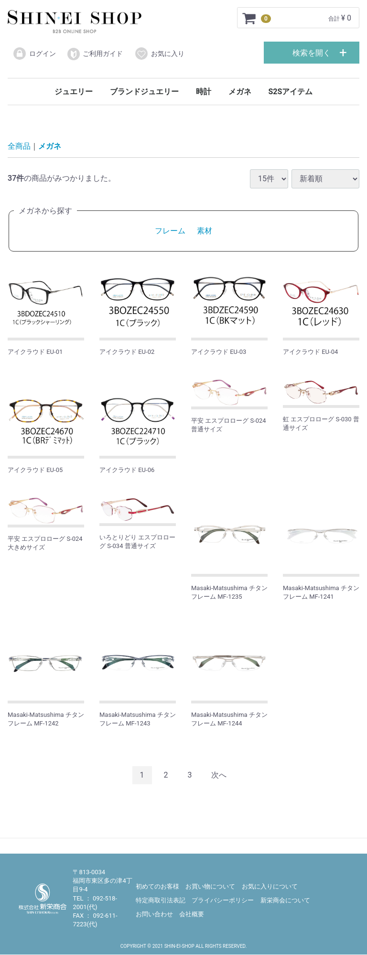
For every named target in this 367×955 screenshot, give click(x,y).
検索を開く (311, 52)
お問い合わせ (154, 914)
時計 (203, 91)
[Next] (219, 775)
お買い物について (210, 886)
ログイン (34, 53)
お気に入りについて (270, 886)
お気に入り (159, 53)
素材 (204, 231)
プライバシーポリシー (223, 900)
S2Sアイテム (290, 91)
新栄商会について (285, 900)
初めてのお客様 (157, 886)
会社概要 (191, 914)
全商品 (19, 146)
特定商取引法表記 (160, 900)
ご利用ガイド (95, 54)
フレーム (170, 231)
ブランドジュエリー (144, 91)
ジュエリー (73, 91)
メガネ (239, 91)
